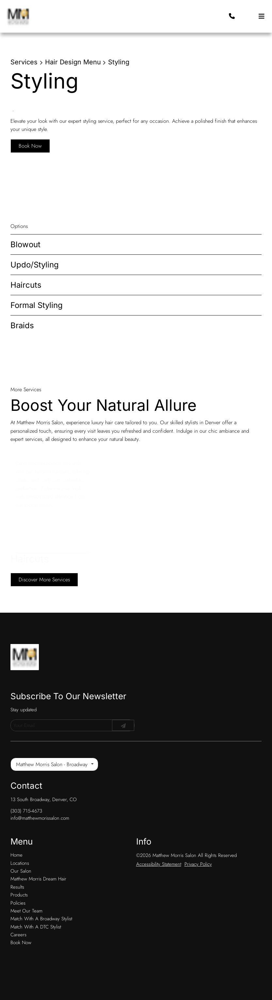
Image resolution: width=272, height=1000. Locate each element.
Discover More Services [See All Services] (44, 579)
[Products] (19, 867)
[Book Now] (20, 914)
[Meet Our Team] (26, 883)
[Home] (16, 827)
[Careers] (18, 907)
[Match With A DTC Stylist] (35, 899)
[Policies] (17, 875)
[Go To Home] (18, 16)
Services (24, 62)
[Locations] (19, 835)
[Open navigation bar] (261, 16)
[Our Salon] (20, 843)
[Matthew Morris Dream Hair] (38, 851)
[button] (252, 16)
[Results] (17, 859)
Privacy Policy (198, 836)
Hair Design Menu (73, 62)
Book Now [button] (30, 146)
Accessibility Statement (158, 836)
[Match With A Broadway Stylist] (41, 891)
